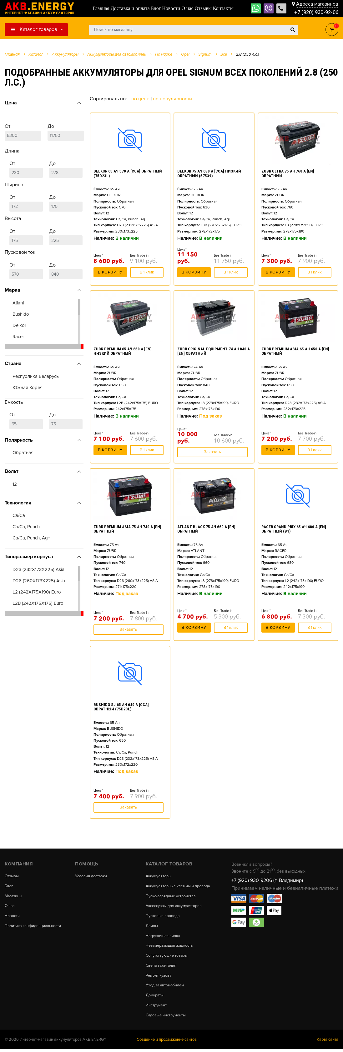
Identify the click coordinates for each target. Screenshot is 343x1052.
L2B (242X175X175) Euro (38, 603)
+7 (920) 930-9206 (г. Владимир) (267, 880)
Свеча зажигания (162, 969)
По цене (141, 99)
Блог (9, 886)
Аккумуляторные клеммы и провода (170, 888)
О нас (10, 906)
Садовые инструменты (166, 1018)
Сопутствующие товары (167, 959)
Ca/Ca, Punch (26, 526)
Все (223, 54)
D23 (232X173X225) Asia (38, 569)
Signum (205, 54)
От (23, 132)
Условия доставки (91, 876)
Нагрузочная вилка (164, 939)
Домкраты (155, 998)
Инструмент (156, 1008)
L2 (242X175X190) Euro (37, 592)
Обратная (23, 452)
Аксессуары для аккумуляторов (175, 909)
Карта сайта (327, 1042)
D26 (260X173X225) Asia (39, 581)
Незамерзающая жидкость (170, 949)
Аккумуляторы (159, 876)
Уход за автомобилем (165, 988)
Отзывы (12, 876)
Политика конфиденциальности (34, 925)
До (66, 132)
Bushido (21, 314)
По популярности (172, 99)
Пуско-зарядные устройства (171, 900)
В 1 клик (147, 274)
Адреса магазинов (317, 4)
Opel (185, 54)
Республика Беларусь (36, 376)
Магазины (14, 896)
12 (15, 484)
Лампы (152, 929)
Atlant (18, 303)
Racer (18, 336)
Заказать (212, 451)
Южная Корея (28, 387)
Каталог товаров (34, 29)
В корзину (110, 274)
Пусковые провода (163, 919)
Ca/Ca (19, 515)
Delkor (19, 325)
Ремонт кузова (159, 979)
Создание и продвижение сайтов (167, 1042)
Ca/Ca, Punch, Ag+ (31, 538)
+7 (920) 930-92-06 (314, 12)
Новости (12, 915)
